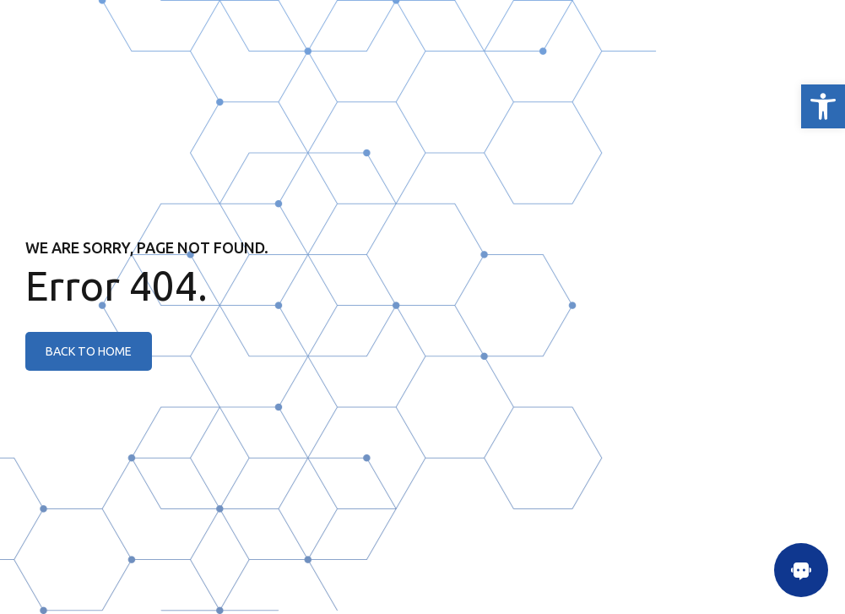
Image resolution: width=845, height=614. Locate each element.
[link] (823, 106)
